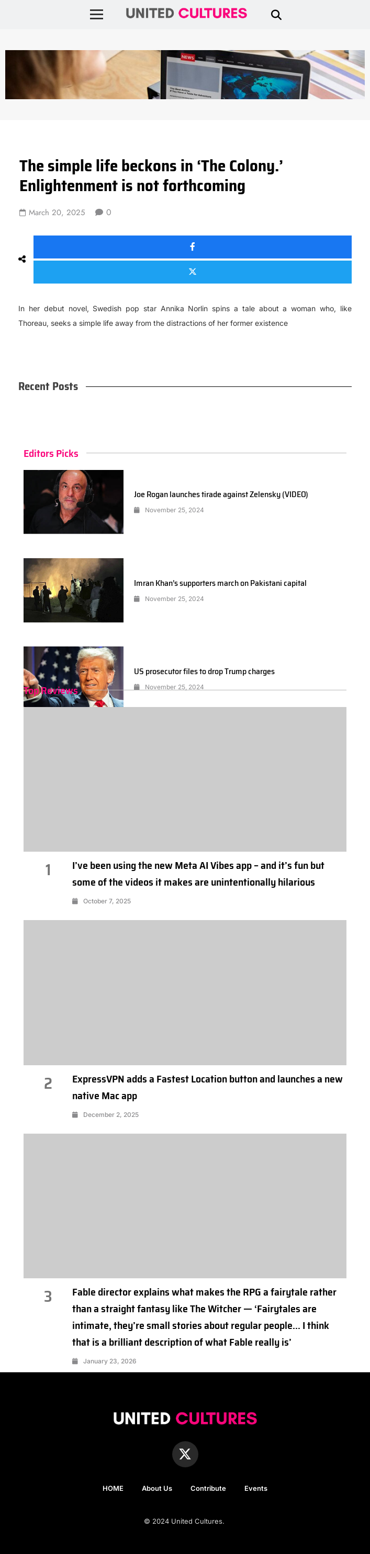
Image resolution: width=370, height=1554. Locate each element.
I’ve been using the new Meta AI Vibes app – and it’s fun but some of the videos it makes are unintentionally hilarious (198, 873)
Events (255, 1488)
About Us (157, 1488)
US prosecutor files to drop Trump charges (204, 671)
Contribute (208, 1488)
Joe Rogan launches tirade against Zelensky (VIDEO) (221, 494)
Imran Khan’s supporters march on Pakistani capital (220, 583)
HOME (113, 1488)
